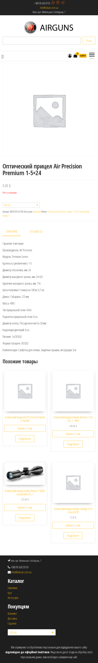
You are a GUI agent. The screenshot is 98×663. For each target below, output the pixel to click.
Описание (11, 231)
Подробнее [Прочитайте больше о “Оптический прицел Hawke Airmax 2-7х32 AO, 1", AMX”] (73, 444)
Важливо (12, 613)
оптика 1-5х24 (72, 211)
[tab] (14, 231)
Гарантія (12, 623)
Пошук (89, 40)
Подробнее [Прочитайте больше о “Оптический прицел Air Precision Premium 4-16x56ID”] (25, 439)
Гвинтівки (12, 588)
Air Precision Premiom (57, 211)
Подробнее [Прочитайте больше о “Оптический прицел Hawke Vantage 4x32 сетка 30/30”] (73, 535)
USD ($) (7, 205)
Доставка (12, 618)
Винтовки (37, 211)
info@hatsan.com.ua (49, 8)
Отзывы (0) (36, 231)
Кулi (10, 593)
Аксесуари (13, 598)
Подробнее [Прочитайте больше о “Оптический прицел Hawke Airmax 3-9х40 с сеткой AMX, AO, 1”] (25, 518)
